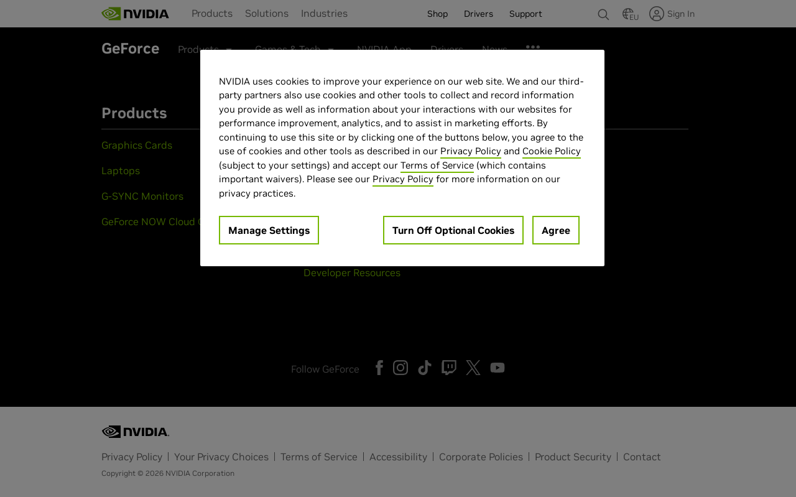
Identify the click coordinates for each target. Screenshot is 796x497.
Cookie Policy (551, 151)
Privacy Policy (470, 151)
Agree (556, 230)
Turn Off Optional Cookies (453, 230)
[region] (402, 158)
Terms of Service (437, 165)
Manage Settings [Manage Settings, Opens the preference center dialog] (269, 230)
